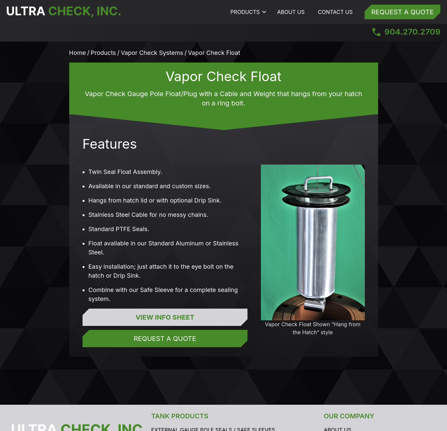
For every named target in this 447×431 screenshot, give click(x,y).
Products (245, 12)
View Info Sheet (164, 317)
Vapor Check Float (214, 52)
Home (77, 52)
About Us (291, 12)
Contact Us (335, 12)
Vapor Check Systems (152, 52)
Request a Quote (402, 12)
